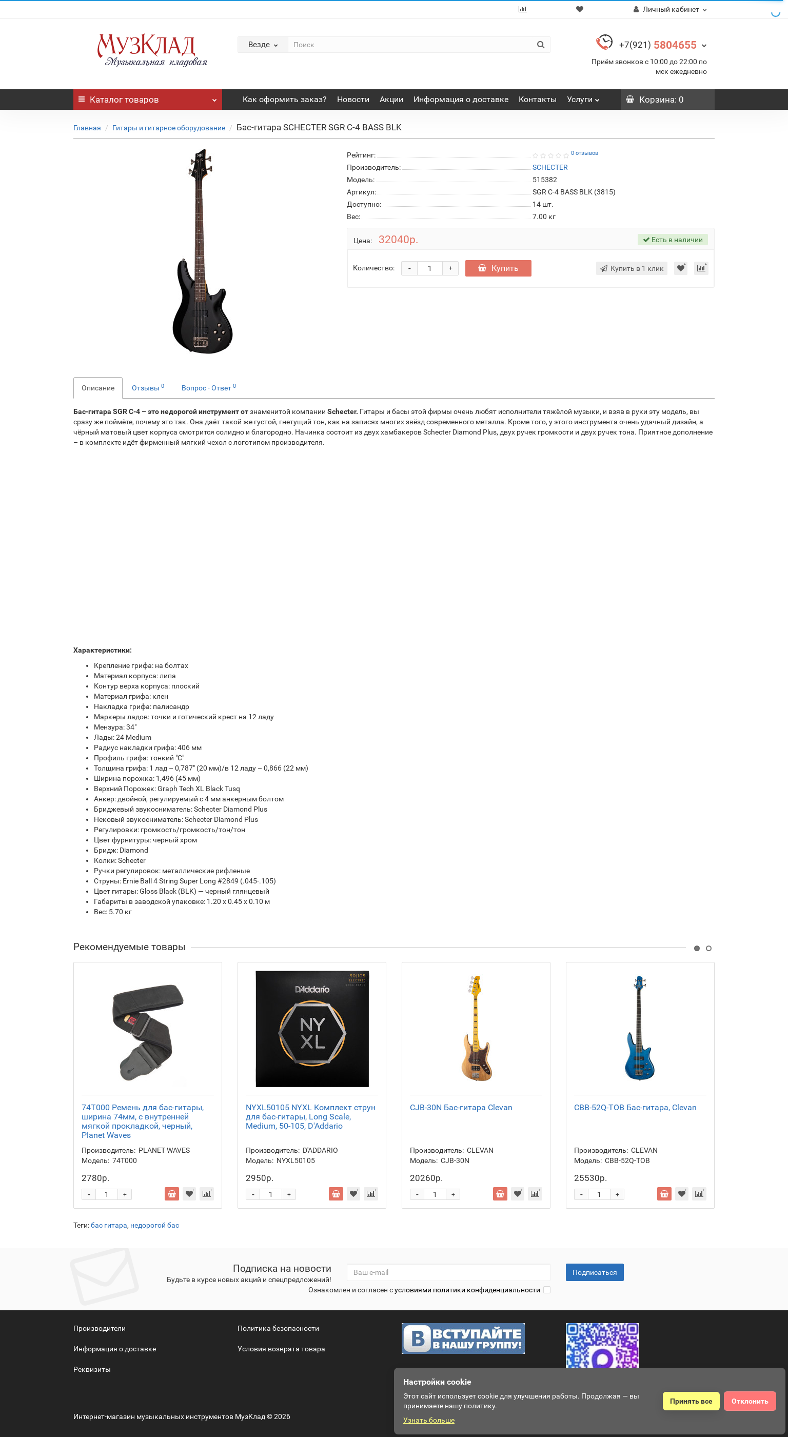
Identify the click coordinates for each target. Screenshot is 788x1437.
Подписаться (595, 1272)
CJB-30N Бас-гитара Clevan (461, 1107)
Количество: (374, 268)
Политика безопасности (278, 1328)
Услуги (583, 96)
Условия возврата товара (281, 1349)
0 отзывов (584, 153)
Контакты (538, 99)
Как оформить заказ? (285, 99)
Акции (391, 99)
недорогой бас (154, 1225)
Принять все (691, 1401)
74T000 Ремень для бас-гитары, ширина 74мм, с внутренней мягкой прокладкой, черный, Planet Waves (143, 1121)
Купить (498, 268)
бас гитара (109, 1225)
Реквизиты (92, 1369)
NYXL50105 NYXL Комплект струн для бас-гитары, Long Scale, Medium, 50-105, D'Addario (311, 1117)
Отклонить (750, 1401)
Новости (353, 99)
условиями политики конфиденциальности (467, 1290)
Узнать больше (429, 1420)
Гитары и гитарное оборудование (168, 128)
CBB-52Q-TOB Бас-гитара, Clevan (635, 1107)
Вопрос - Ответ (209, 387)
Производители (99, 1328)
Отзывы (148, 387)
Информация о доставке (460, 99)
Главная (87, 128)
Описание (98, 388)
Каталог (147, 97)
